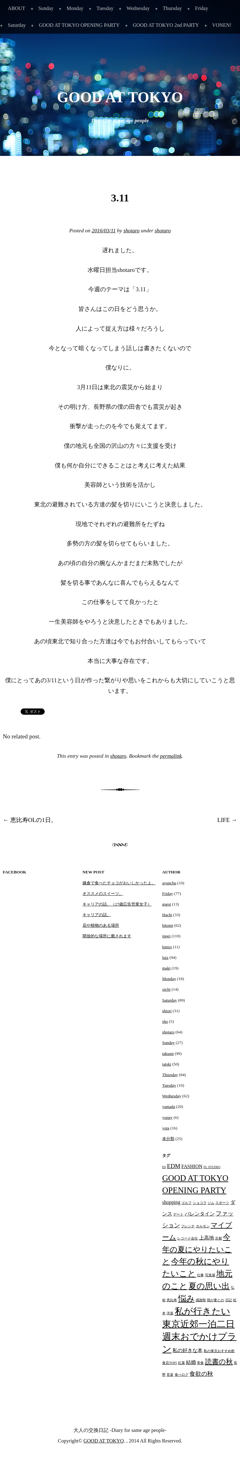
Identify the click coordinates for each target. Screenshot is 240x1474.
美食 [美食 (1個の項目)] (200, 1363)
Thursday (172, 8)
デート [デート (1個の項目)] (178, 1214)
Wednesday (138, 8)
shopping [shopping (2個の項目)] (171, 1202)
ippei (166, 936)
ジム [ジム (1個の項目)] (211, 1203)
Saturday (17, 25)
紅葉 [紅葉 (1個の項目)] (181, 1363)
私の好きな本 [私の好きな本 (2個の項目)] (187, 1350)
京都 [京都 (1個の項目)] (218, 1238)
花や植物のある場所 (100, 925)
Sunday (45, 8)
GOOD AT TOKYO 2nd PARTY (166, 25)
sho (165, 1021)
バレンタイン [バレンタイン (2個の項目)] (200, 1213)
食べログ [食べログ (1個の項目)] (181, 1374)
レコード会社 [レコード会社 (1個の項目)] (187, 1238)
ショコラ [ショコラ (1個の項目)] (200, 1203)
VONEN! (222, 25)
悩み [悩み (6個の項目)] (186, 1298)
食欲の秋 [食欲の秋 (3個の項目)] (201, 1373)
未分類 (168, 1138)
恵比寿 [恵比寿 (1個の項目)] (172, 1300)
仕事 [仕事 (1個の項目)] (200, 1275)
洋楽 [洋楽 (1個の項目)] (170, 1313)
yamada (168, 1106)
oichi (166, 989)
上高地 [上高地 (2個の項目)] (206, 1237)
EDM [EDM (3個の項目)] (173, 1166)
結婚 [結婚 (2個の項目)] (191, 1362)
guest (166, 904)
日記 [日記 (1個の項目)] (228, 1300)
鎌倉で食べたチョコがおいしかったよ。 (119, 883)
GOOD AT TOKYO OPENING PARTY (79, 25)
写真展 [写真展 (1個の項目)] (210, 1275)
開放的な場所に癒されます (106, 936)
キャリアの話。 (96, 914)
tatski (166, 1064)
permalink (171, 756)
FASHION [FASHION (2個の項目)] (191, 1166)
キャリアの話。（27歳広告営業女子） (117, 904)
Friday (201, 8)
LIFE (227, 820)
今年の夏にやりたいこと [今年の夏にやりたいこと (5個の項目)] (197, 1249)
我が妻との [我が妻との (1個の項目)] (215, 1300)
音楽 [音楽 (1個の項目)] (170, 1374)
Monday (75, 8)
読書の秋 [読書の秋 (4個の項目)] (219, 1361)
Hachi (167, 914)
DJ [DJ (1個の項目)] (164, 1167)
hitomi (167, 925)
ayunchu (169, 883)
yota (165, 1128)
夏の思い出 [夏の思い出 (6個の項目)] (209, 1286)
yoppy (167, 1117)
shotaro (131, 231)
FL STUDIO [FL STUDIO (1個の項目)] (211, 1167)
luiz (165, 957)
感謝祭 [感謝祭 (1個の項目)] (201, 1300)
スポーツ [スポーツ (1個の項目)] (222, 1203)
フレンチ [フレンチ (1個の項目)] (188, 1226)
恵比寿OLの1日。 (30, 820)
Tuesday (105, 8)
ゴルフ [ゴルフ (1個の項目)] (186, 1203)
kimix (167, 947)
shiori (167, 1010)
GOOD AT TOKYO (120, 97)
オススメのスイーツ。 (102, 893)
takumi (168, 1053)
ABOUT (16, 8)
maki (166, 968)
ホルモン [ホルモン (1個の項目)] (203, 1226)
